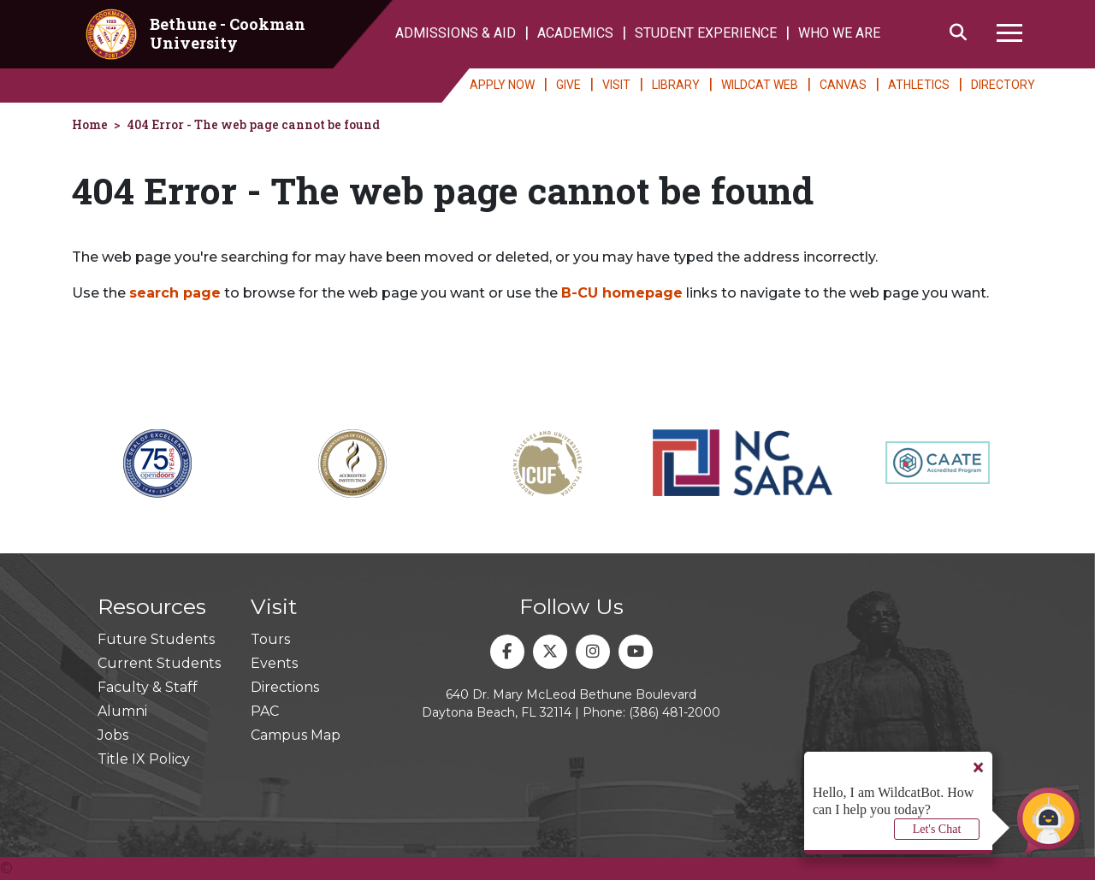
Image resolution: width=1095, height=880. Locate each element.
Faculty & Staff (148, 687)
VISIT (616, 85)
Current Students (159, 663)
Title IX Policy (144, 759)
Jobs (113, 735)
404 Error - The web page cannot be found (253, 124)
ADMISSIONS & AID (455, 33)
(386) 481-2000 (674, 712)
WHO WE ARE (839, 33)
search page (175, 293)
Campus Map (295, 735)
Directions (285, 687)
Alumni (122, 711)
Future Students (156, 639)
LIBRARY (676, 85)
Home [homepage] (90, 124)
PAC (265, 711)
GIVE (568, 85)
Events (274, 663)
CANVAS (843, 85)
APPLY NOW (502, 85)
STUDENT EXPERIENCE (706, 33)
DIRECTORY (1003, 85)
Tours (270, 639)
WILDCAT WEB (759, 85)
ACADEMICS (575, 33)
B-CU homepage (622, 293)
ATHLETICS (919, 85)
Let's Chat (937, 829)
